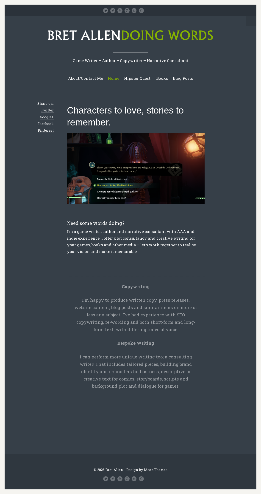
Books (162, 78)
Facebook (45, 123)
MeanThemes (155, 469)
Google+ (47, 117)
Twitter (47, 110)
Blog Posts (183, 78)
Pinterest (46, 130)
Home (113, 78)
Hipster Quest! (137, 78)
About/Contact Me (85, 78)
